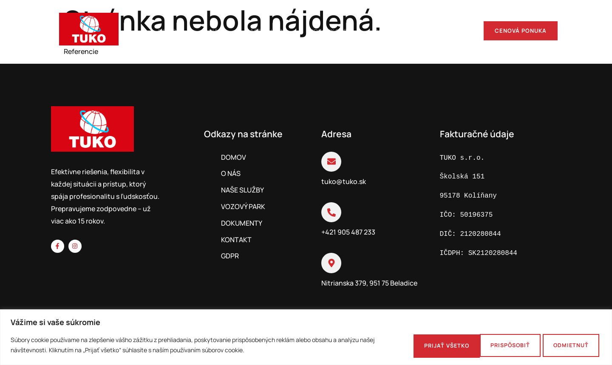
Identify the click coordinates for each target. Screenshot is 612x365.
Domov (155, 30)
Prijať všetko (563, 345)
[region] (306, 337)
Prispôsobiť (418, 345)
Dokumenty (389, 30)
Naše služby (257, 30)
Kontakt (447, 30)
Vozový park (323, 30)
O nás (202, 30)
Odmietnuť (489, 345)
